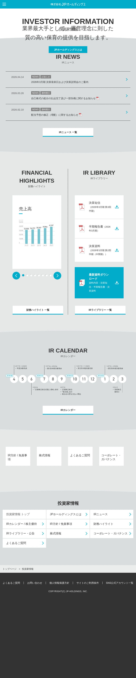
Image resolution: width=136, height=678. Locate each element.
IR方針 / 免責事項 (61, 600)
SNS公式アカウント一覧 (120, 659)
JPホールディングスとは (68, 77)
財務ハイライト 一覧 (37, 364)
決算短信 (100, 261)
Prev (16, 330)
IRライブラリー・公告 (20, 610)
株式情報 (55, 610)
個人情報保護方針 (59, 659)
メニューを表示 (3, 4)
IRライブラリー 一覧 (100, 364)
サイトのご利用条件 (87, 659)
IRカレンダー (68, 464)
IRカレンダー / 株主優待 (21, 600)
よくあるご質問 (16, 619)
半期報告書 (99, 283)
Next (57, 330)
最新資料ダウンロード (99, 337)
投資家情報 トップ (18, 590)
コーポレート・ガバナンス (111, 610)
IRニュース (101, 590)
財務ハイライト (103, 600)
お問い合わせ (34, 659)
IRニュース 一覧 (68, 186)
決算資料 (100, 304)
